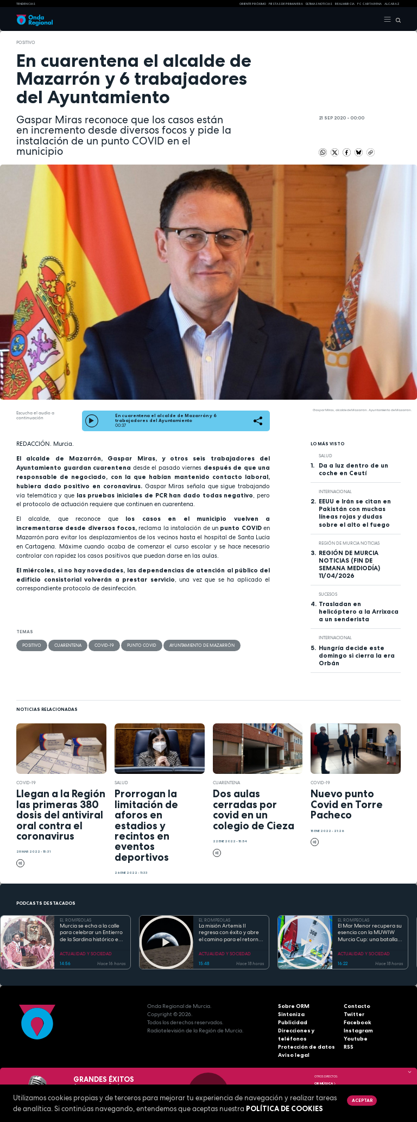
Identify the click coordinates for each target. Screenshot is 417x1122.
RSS (348, 1046)
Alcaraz (392, 4)
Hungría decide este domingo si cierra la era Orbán (357, 655)
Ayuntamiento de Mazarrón (202, 645)
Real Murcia (345, 4)
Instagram (358, 1030)
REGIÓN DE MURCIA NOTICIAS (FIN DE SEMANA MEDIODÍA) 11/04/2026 (349, 564)
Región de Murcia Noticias (349, 543)
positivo (25, 42)
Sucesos (328, 594)
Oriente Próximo (252, 4)
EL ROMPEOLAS (75, 920)
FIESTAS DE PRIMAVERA (286, 4)
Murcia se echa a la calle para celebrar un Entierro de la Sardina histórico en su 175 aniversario (91, 933)
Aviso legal (293, 1054)
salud (325, 455)
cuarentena (67, 645)
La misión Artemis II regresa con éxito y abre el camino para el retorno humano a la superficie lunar (230, 933)
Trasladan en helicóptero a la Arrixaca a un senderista (359, 611)
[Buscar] (396, 19)
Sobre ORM (293, 1006)
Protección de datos (306, 1046)
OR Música (325, 1083)
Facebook (357, 1022)
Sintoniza (291, 1014)
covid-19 (104, 645)
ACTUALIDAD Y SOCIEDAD (86, 953)
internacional (335, 491)
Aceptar (362, 1100)
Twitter (354, 1014)
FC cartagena (369, 4)
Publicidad (292, 1022)
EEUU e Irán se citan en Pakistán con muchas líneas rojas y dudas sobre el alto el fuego (355, 512)
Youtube (356, 1038)
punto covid (141, 645)
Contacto (357, 1006)
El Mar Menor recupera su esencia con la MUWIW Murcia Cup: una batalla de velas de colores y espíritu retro (370, 933)
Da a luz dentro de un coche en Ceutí (353, 469)
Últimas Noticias (319, 4)
